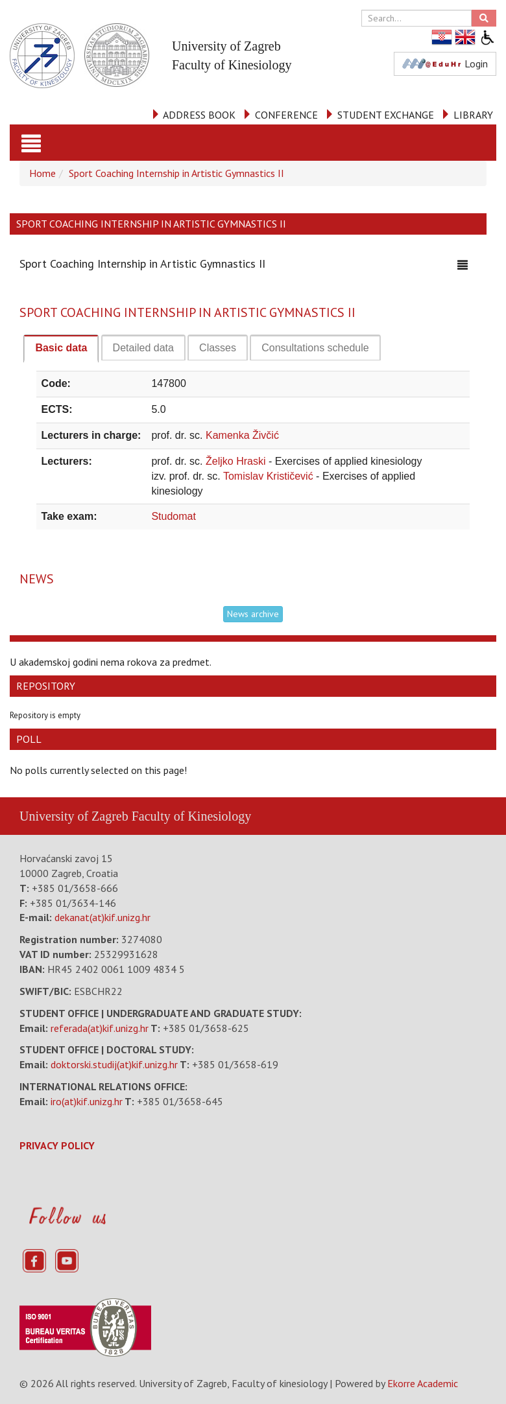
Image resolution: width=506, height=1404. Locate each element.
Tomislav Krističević (269, 476)
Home (42, 173)
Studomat (173, 516)
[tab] (61, 348)
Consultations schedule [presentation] (314, 347)
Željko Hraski (237, 461)
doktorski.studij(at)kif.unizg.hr (114, 1064)
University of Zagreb (73, 816)
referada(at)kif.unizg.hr (100, 1028)
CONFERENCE (286, 114)
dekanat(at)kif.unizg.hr (102, 917)
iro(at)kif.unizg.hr (87, 1101)
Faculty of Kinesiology (191, 816)
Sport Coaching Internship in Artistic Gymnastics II (176, 173)
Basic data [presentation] (61, 347)
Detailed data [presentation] (143, 347)
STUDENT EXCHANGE (385, 114)
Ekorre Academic (422, 1383)
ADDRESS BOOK (199, 114)
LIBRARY (473, 114)
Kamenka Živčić (242, 435)
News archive (253, 614)
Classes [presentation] (217, 347)
